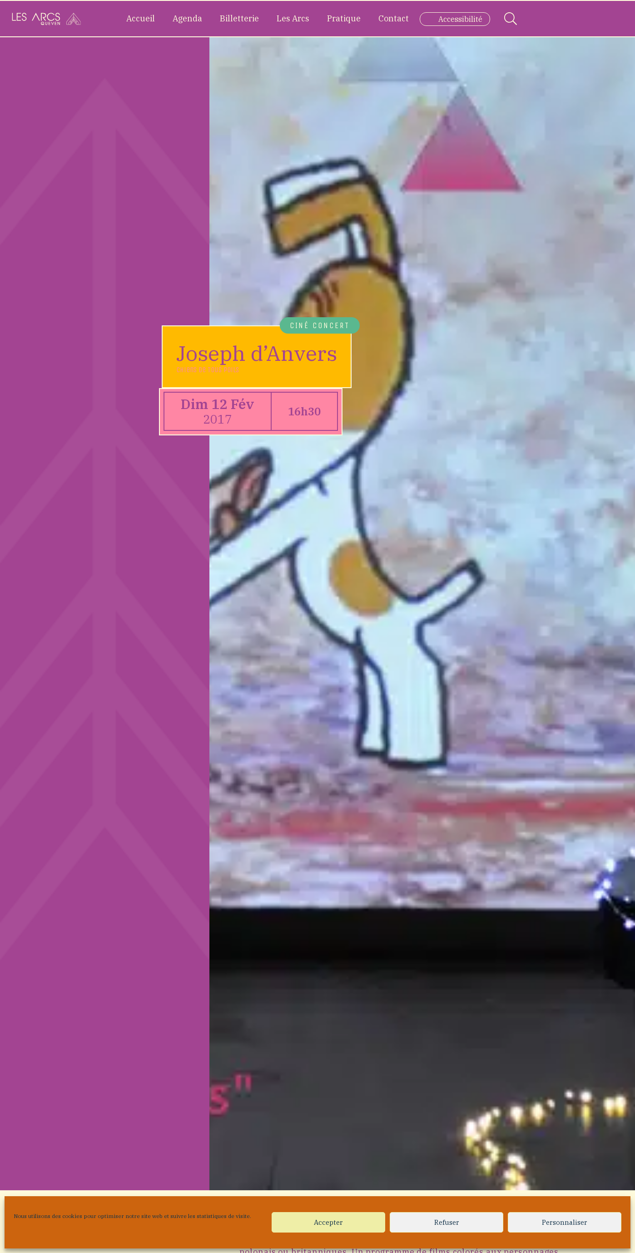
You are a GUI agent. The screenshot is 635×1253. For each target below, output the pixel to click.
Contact (393, 18)
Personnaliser (564, 1222)
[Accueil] (46, 18)
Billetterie (239, 18)
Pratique (344, 18)
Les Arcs (293, 18)
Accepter (328, 1222)
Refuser (446, 1222)
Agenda (187, 18)
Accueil (140, 18)
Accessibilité (460, 19)
